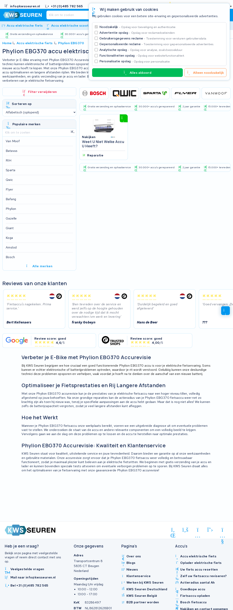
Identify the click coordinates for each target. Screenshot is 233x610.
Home (7, 43)
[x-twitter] (210, 530)
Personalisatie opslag (135, 61)
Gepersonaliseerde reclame (156, 44)
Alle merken (39, 266)
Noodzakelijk (137, 27)
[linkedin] (173, 530)
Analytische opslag (141, 50)
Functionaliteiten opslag (142, 55)
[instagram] (198, 530)
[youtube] (222, 530)
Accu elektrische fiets (35, 43)
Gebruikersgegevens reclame (153, 38)
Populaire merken (26, 124)
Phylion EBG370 (71, 43)
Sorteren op (22, 104)
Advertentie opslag (137, 33)
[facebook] (185, 530)
